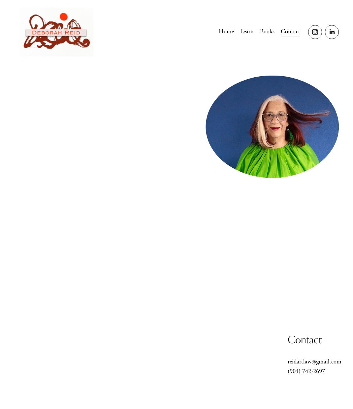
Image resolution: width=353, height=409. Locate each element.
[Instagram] (315, 32)
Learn (247, 32)
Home (226, 32)
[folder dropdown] (267, 31)
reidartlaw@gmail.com (314, 362)
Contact (290, 32)
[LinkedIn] (332, 32)
